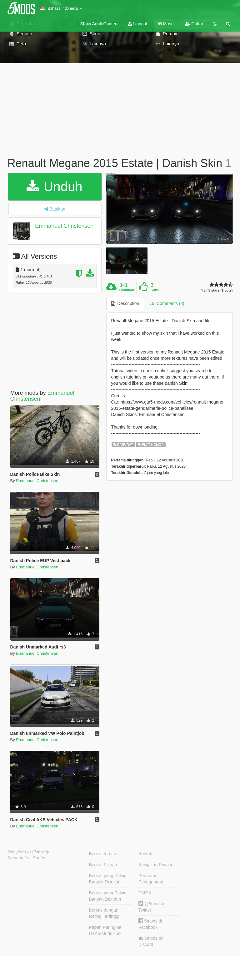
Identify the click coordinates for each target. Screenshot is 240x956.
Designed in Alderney (28, 851)
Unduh (54, 186)
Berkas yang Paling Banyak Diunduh (108, 896)
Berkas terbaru (103, 853)
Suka (155, 290)
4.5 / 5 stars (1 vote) (216, 290)
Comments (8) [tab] (167, 303)
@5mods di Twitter (152, 907)
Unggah (138, 23)
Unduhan (126, 290)
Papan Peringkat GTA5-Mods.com (105, 930)
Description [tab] (125, 303)
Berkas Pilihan (103, 864)
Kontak (145, 853)
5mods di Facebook (150, 924)
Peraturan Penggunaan (150, 878)
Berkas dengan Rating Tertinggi (104, 913)
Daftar (194, 23)
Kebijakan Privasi (155, 864)
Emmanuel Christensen (64, 226)
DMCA (144, 892)
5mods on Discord (150, 941)
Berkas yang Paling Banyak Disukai (108, 878)
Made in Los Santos (27, 857)
